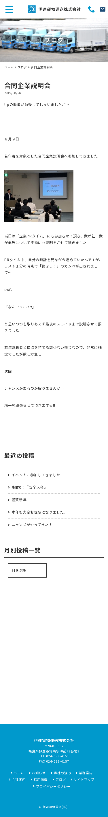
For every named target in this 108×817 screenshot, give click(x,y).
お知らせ (39, 772)
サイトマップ (84, 779)
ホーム (9, 67)
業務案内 (86, 772)
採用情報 (41, 779)
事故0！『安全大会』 (30, 487)
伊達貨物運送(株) (55, 807)
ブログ (22, 67)
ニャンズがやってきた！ (32, 524)
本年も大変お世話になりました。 (40, 512)
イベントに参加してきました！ (38, 474)
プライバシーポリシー (53, 786)
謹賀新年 (19, 499)
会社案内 (19, 779)
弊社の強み (62, 772)
